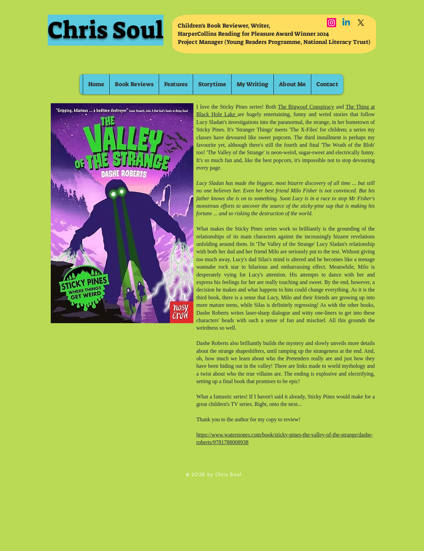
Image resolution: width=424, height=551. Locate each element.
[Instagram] (331, 22)
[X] (360, 22)
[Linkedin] (346, 22)
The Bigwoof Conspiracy (306, 107)
